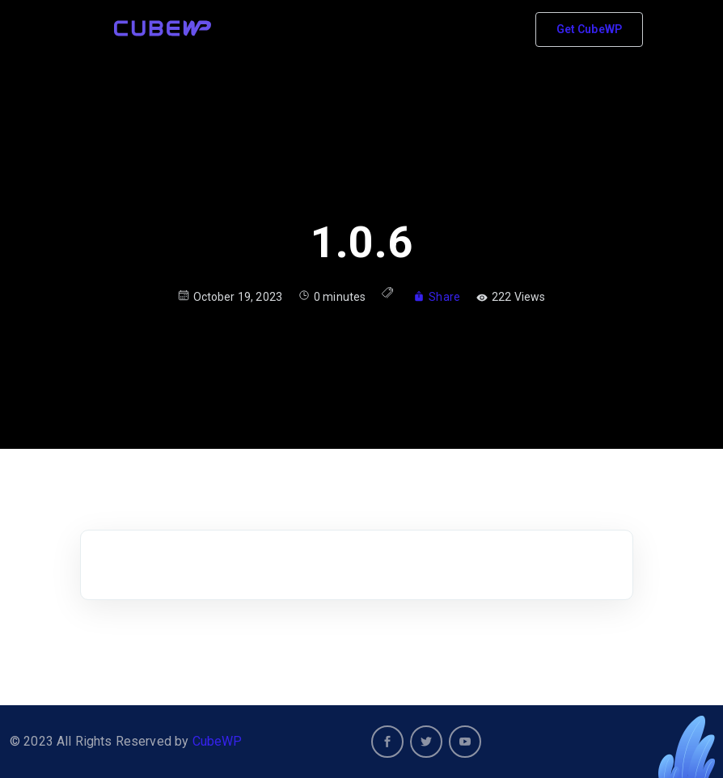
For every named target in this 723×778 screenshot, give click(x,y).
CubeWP (217, 741)
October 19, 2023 (230, 296)
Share (436, 296)
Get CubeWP (589, 29)
